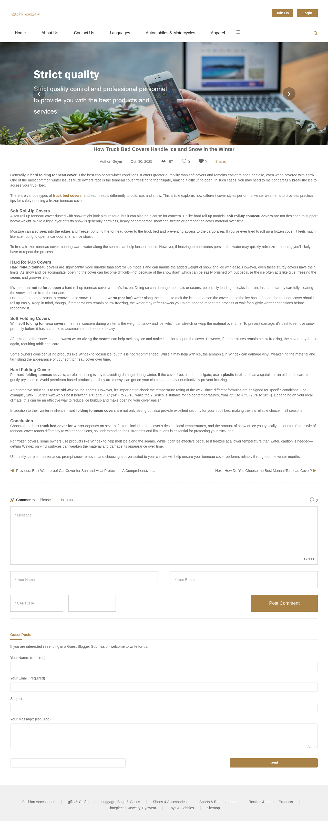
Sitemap (213, 808)
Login (307, 13)
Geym (117, 161)
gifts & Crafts (78, 802)
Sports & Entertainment (218, 802)
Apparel (218, 33)
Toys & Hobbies (181, 808)
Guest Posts (20, 635)
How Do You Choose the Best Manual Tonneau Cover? (268, 471)
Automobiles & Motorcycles (170, 33)
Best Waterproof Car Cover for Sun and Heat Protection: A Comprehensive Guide (96, 471)
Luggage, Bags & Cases (120, 802)
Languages (120, 33)
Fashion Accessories (38, 802)
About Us (50, 33)
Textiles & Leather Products (271, 802)
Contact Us (84, 33)
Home (20, 33)
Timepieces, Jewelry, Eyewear (132, 808)
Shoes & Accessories (170, 802)
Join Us (282, 13)
